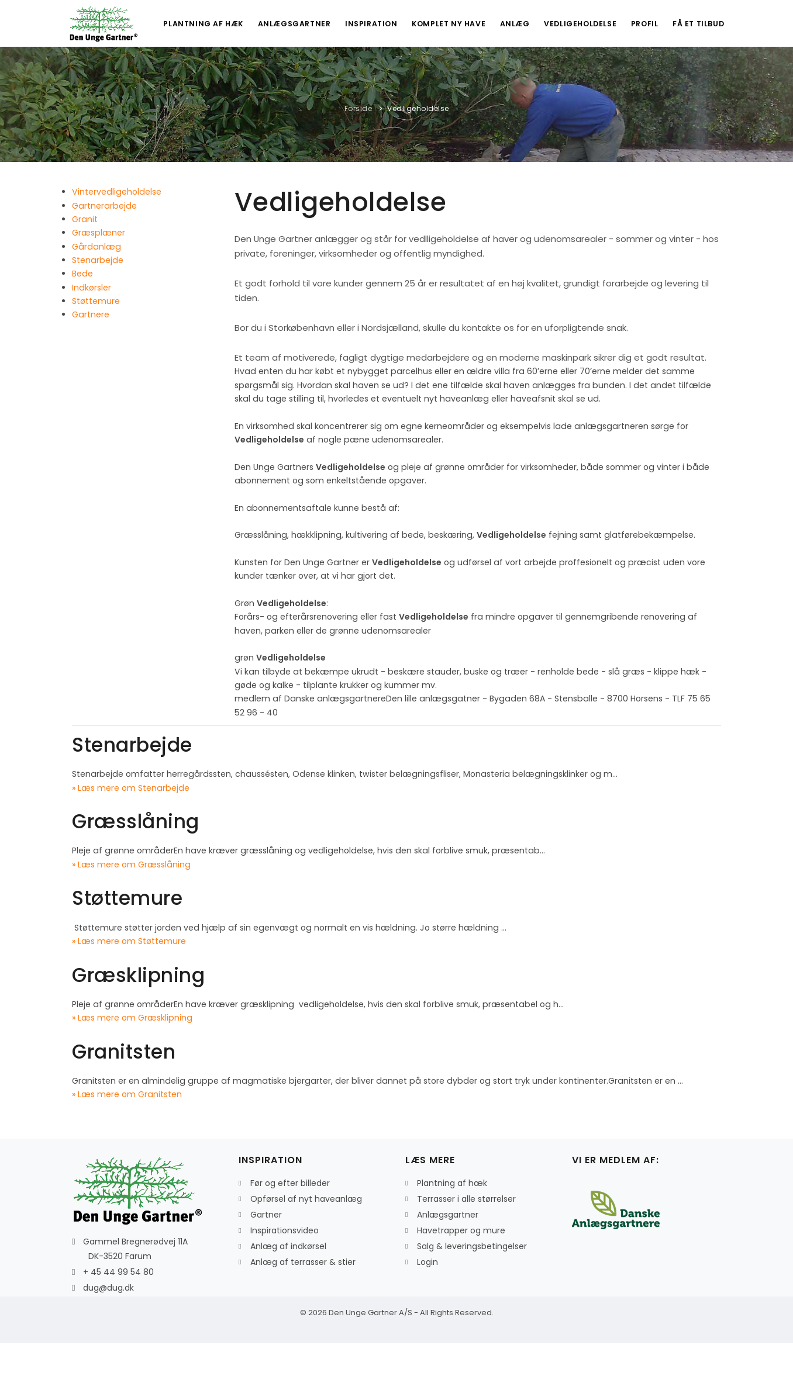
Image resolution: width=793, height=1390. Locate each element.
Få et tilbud (697, 70)
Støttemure (96, 348)
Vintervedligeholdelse (116, 238)
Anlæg (504, 70)
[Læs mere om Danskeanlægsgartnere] (616, 1256)
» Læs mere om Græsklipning (132, 1064)
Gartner (266, 1261)
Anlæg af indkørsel (288, 1293)
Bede (82, 320)
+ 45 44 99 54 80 (118, 1319)
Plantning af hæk (185, 70)
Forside (358, 155)
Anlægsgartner (277, 70)
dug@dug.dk (108, 1334)
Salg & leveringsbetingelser (472, 1293)
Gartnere (90, 361)
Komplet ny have (435, 70)
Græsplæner (98, 279)
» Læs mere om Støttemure (129, 988)
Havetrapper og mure (461, 1277)
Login (427, 1309)
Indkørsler (91, 334)
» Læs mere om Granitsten (127, 1141)
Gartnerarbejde (104, 252)
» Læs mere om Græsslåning (131, 911)
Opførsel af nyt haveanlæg (306, 1245)
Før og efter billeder (290, 1230)
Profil (640, 70)
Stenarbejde (97, 307)
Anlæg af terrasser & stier (303, 1309)
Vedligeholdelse (572, 70)
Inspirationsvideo (284, 1277)
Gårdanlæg (96, 293)
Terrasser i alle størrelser (466, 1245)
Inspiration (356, 70)
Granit (85, 266)
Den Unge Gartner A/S (370, 1359)
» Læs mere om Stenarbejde (130, 835)
